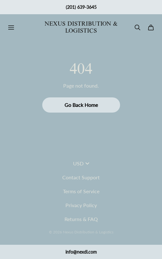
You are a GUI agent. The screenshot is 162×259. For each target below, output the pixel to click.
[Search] (137, 27)
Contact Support (81, 177)
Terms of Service (81, 191)
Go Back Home (81, 105)
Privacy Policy (81, 205)
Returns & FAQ (81, 219)
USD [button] (81, 163)
